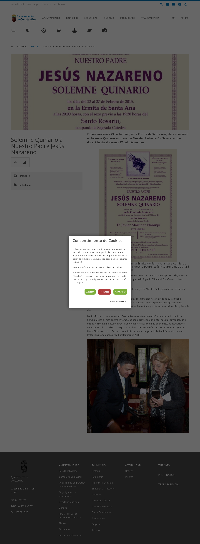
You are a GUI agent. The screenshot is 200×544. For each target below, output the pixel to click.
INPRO (124, 301)
